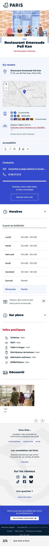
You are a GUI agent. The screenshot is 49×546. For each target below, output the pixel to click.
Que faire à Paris (21, 541)
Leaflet (25, 104)
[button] (24, 90)
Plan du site (24, 532)
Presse (9, 529)
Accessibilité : (32, 525)
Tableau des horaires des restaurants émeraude (21, 299)
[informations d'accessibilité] (17, 147)
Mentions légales (8, 525)
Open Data (19, 529)
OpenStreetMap (36, 104)
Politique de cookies (34, 529)
